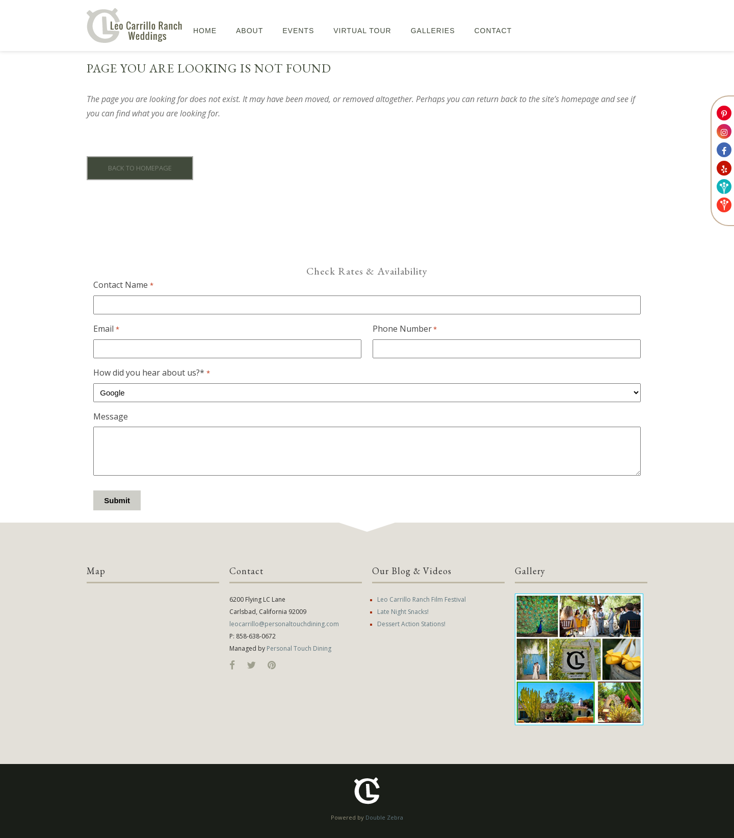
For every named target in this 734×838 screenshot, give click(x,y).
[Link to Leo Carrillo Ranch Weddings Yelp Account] (724, 168)
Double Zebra (384, 817)
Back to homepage (140, 167)
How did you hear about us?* (151, 373)
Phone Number (405, 329)
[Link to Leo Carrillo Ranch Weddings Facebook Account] (724, 149)
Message (110, 416)
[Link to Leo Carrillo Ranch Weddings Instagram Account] (724, 131)
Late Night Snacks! (403, 611)
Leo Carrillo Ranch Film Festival (421, 599)
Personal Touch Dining (299, 648)
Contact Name (123, 285)
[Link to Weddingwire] (724, 186)
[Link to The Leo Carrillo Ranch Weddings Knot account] (724, 205)
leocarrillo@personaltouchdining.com (284, 624)
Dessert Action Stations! (411, 624)
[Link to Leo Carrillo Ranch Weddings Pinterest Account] (724, 113)
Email (106, 329)
